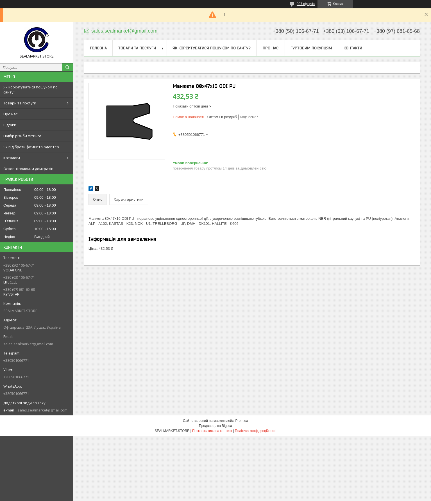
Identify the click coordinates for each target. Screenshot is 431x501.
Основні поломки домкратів (28, 168)
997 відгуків (306, 4)
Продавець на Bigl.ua (215, 426)
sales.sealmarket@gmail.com (28, 343)
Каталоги (11, 157)
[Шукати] (67, 67)
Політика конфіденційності (255, 431)
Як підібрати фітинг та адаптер (31, 146)
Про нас (10, 113)
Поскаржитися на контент (212, 431)
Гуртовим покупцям (311, 48)
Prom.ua (241, 421)
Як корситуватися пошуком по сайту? (30, 89)
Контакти (353, 48)
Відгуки (9, 124)
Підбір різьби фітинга (22, 135)
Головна (98, 48)
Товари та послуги (19, 103)
